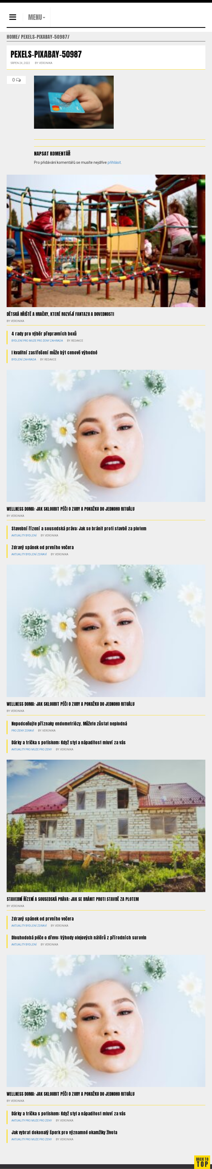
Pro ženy (43, 340)
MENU (35, 17)
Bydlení (17, 340)
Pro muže (29, 340)
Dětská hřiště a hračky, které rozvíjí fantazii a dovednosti (60, 314)
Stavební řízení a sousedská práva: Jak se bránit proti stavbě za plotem (78, 528)
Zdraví (42, 554)
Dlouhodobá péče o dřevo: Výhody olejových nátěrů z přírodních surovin (78, 937)
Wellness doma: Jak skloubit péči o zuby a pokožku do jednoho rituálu (70, 509)
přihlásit (114, 162)
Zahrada (56, 340)
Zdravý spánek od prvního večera (42, 547)
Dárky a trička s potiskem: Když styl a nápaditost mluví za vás (68, 742)
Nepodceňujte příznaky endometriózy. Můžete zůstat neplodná (69, 723)
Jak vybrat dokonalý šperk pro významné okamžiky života (64, 1132)
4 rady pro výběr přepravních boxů (44, 333)
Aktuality (18, 535)
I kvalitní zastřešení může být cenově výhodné (54, 352)
